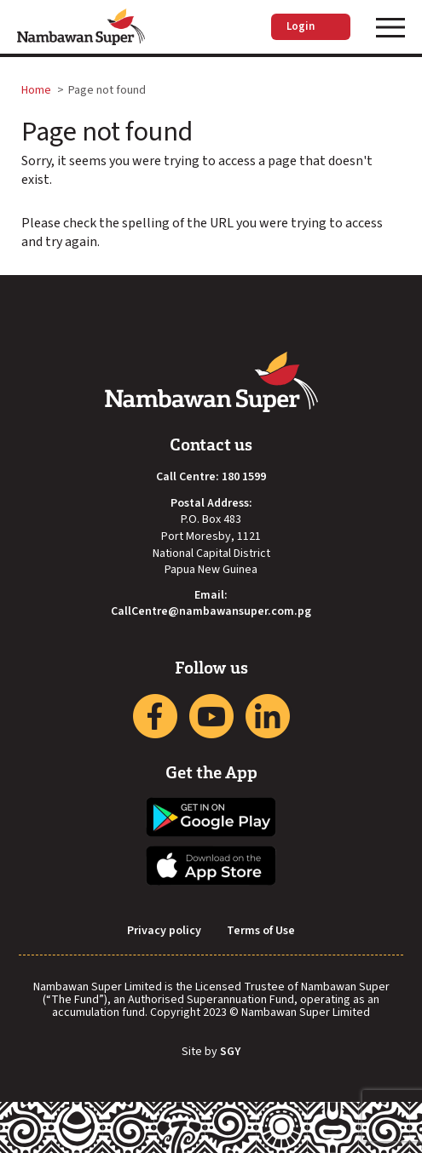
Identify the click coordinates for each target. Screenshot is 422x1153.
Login (310, 26)
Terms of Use (261, 931)
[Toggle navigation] (390, 27)
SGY (230, 1052)
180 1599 (244, 477)
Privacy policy (164, 931)
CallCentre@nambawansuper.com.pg (211, 612)
